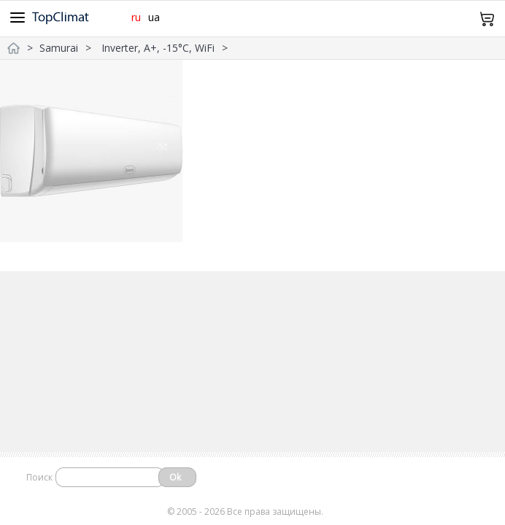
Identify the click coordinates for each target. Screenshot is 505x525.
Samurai (58, 48)
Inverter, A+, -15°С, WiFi (158, 48)
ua (154, 17)
